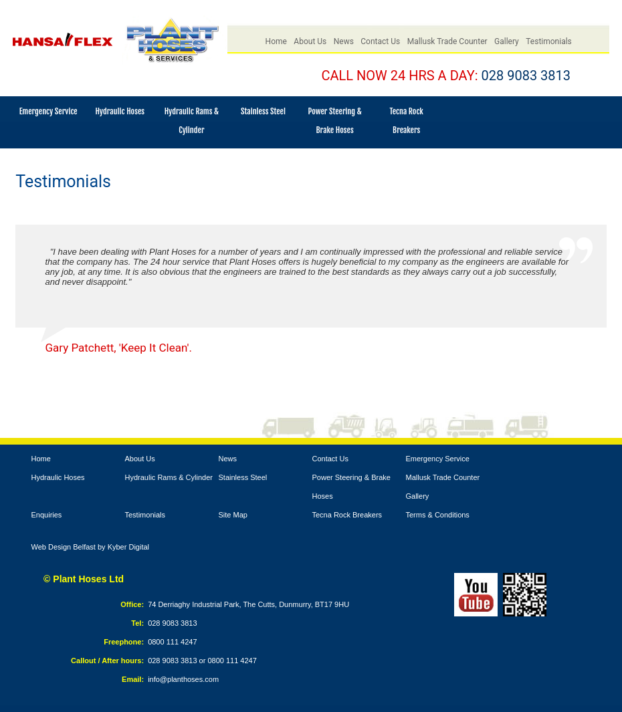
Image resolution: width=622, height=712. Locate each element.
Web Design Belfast (63, 547)
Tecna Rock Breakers (347, 515)
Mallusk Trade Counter (447, 41)
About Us (310, 41)
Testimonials (549, 41)
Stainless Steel (263, 111)
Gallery (506, 41)
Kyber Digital (128, 547)
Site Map (233, 515)
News (344, 41)
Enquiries (46, 515)
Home (276, 41)
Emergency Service (48, 111)
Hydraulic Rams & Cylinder (169, 477)
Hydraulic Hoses (119, 111)
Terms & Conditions (438, 515)
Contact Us (380, 41)
